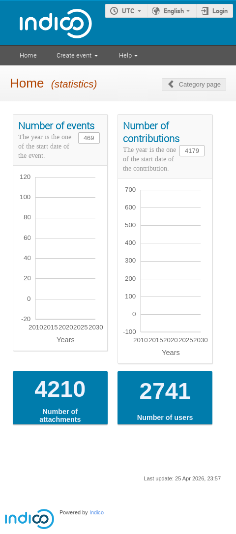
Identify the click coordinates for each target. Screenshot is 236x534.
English (174, 10)
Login (220, 10)
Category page (200, 84)
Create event (74, 55)
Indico (96, 512)
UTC (128, 10)
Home (28, 55)
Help (125, 55)
